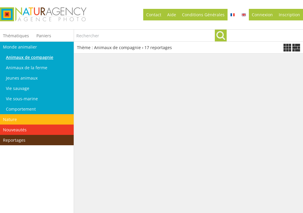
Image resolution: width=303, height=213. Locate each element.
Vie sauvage (17, 88)
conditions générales (203, 14)
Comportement (21, 109)
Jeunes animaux (22, 78)
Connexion (262, 14)
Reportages (14, 140)
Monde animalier (20, 47)
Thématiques (16, 35)
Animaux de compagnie (29, 57)
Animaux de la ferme (26, 67)
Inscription (289, 14)
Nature (10, 119)
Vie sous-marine (22, 98)
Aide (171, 14)
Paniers (43, 35)
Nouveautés (15, 130)
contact (153, 14)
